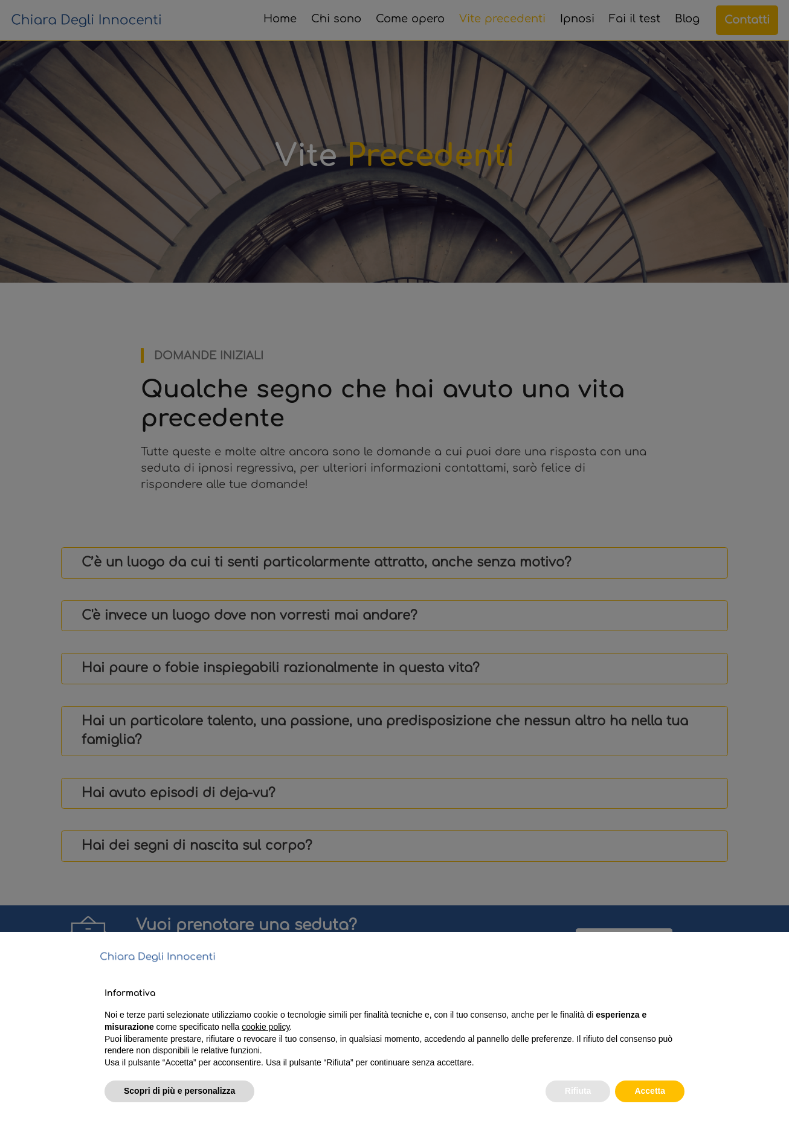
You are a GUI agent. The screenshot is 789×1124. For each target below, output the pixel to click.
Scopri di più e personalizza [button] (179, 1091)
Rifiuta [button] (578, 1091)
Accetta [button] (649, 1091)
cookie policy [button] (265, 1027)
